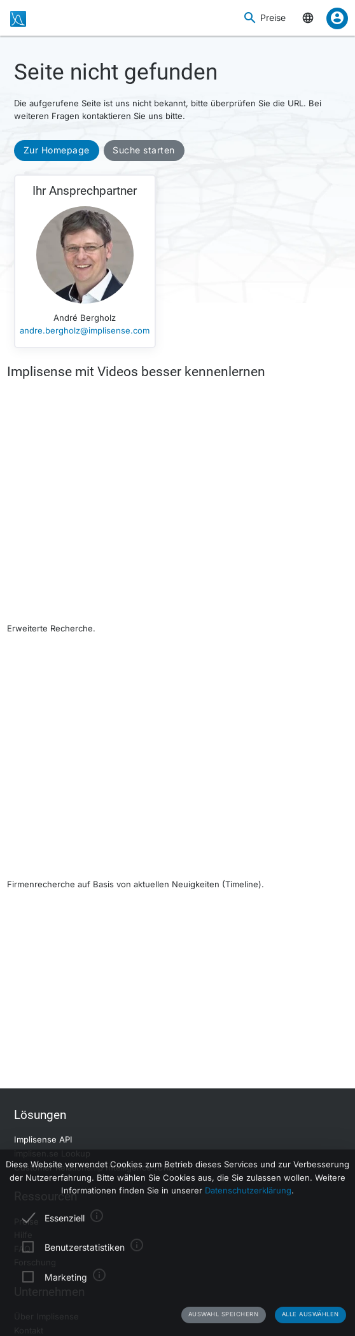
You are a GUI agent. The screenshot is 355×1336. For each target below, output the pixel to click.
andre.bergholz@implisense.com (85, 330)
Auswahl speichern (223, 1314)
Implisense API (43, 1139)
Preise (273, 17)
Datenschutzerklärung (248, 1190)
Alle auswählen (310, 1314)
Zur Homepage (57, 149)
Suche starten (144, 149)
